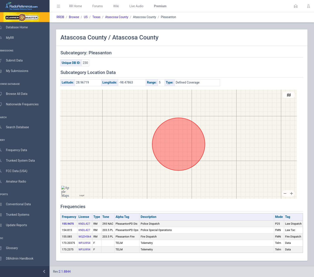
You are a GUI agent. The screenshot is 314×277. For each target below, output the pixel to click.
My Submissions (17, 71)
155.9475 (74, 223)
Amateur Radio (16, 181)
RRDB (66, 17)
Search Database (17, 127)
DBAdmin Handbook (20, 259)
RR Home (81, 6)
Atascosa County (123, 17)
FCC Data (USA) (17, 171)
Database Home (17, 27)
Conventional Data (18, 204)
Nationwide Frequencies (22, 104)
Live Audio (143, 6)
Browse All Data (17, 94)
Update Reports (16, 225)
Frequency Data (16, 150)
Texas (103, 17)
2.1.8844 (71, 271)
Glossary (12, 248)
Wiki (122, 6)
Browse (80, 17)
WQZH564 (91, 236)
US (92, 17)
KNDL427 (90, 223)
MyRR (10, 38)
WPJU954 (91, 243)
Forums (104, 6)
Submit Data (14, 61)
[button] (295, 6)
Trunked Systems (18, 215)
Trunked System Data (20, 160)
